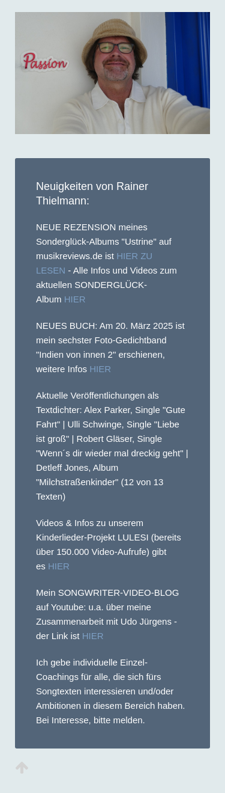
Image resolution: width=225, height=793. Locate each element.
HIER (75, 299)
